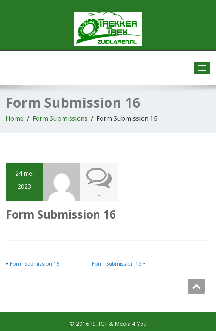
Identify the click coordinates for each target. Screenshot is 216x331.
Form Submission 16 (34, 263)
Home (15, 118)
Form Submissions (60, 118)
